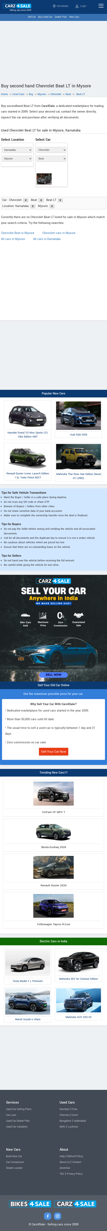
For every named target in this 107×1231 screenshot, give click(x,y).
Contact (76, 1162)
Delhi (62, 1127)
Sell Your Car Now (53, 751)
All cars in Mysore (13, 239)
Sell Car (32, 17)
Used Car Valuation (16, 1127)
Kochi (74, 1115)
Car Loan (11, 1115)
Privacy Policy (75, 1174)
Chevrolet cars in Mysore (59, 233)
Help (62, 1156)
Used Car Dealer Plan (18, 1121)
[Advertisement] (53, 51)
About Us (65, 1162)
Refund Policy (75, 1156)
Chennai (64, 1115)
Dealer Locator (14, 1168)
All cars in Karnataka (47, 239)
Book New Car (14, 1156)
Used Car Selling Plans (18, 1109)
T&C (62, 1174)
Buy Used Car (45, 17)
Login (81, 6)
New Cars (74, 17)
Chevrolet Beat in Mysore (17, 233)
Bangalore (65, 1121)
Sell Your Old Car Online (53, 685)
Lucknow (73, 1127)
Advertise (65, 1168)
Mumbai (64, 1109)
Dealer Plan (61, 17)
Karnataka (60, 6)
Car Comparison (15, 1162)
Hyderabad (80, 1121)
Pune (74, 1109)
